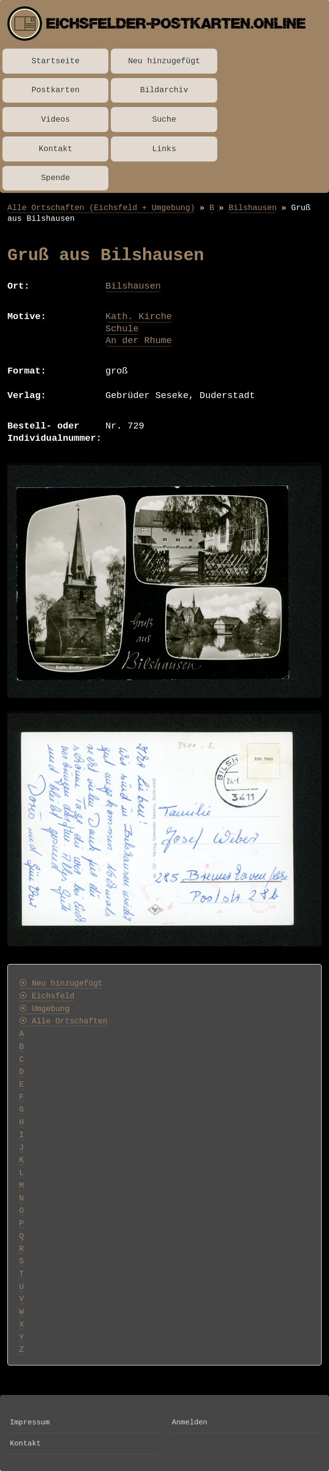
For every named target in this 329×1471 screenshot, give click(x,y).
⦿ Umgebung (44, 1009)
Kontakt (56, 149)
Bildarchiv (164, 90)
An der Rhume (138, 340)
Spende (55, 178)
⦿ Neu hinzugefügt (60, 983)
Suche (164, 119)
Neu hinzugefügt (164, 61)
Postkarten (55, 90)
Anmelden (189, 1422)
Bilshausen (252, 208)
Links (164, 149)
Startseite (55, 61)
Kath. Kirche (138, 316)
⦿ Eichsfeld (47, 996)
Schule (122, 328)
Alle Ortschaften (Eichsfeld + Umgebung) (101, 208)
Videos (55, 119)
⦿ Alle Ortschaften (63, 1021)
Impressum (30, 1422)
